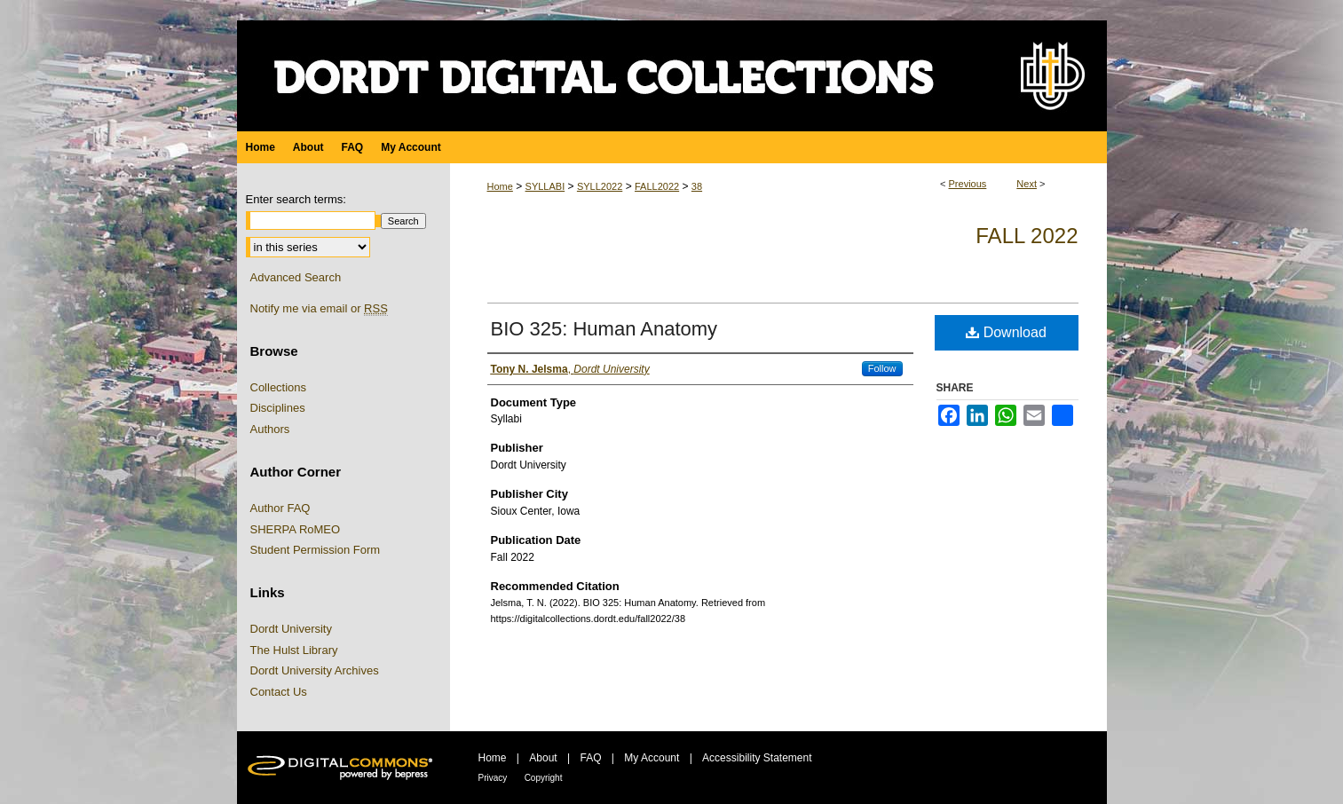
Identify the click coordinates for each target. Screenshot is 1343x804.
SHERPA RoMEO (295, 529)
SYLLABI (545, 186)
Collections (278, 387)
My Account (651, 758)
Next (1026, 183)
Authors (270, 429)
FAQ (590, 758)
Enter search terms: (296, 199)
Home (500, 186)
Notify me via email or (319, 309)
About (543, 758)
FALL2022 (657, 186)
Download (1006, 332)
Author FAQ (280, 508)
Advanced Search (296, 277)
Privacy (493, 778)
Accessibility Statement (756, 758)
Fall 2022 (1027, 236)
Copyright (544, 778)
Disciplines (277, 407)
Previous (968, 183)
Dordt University (291, 628)
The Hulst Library (294, 650)
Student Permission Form (315, 549)
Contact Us (278, 691)
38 (696, 186)
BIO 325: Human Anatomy (604, 329)
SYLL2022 (599, 186)
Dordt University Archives (314, 670)
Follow (882, 368)
